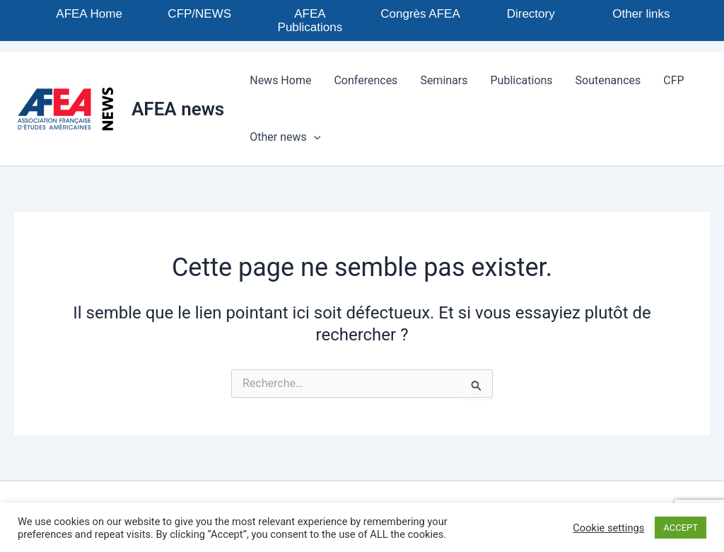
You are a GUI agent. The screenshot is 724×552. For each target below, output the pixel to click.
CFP (673, 80)
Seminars (443, 80)
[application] (314, 137)
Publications (522, 80)
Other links (641, 14)
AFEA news (178, 109)
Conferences (365, 80)
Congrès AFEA (420, 14)
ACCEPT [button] (680, 527)
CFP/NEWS (199, 14)
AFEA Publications (310, 20)
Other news (285, 137)
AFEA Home (89, 14)
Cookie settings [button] (608, 528)
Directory (531, 14)
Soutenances (608, 80)
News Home (280, 80)
